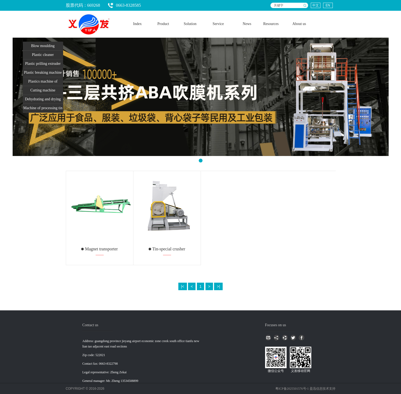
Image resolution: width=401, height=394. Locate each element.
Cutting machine (42, 90)
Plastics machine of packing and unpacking (43, 82)
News (247, 24)
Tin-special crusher (168, 249)
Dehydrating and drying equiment (43, 100)
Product (163, 24)
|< (182, 286)
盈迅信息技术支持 (322, 389)
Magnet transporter (101, 249)
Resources (271, 24)
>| (218, 286)
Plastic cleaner (43, 55)
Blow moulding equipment (43, 47)
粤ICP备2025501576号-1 (292, 389)
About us (299, 24)
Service (218, 24)
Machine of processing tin (43, 108)
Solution (190, 24)
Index (137, 24)
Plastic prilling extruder (42, 64)
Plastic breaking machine (43, 72)
